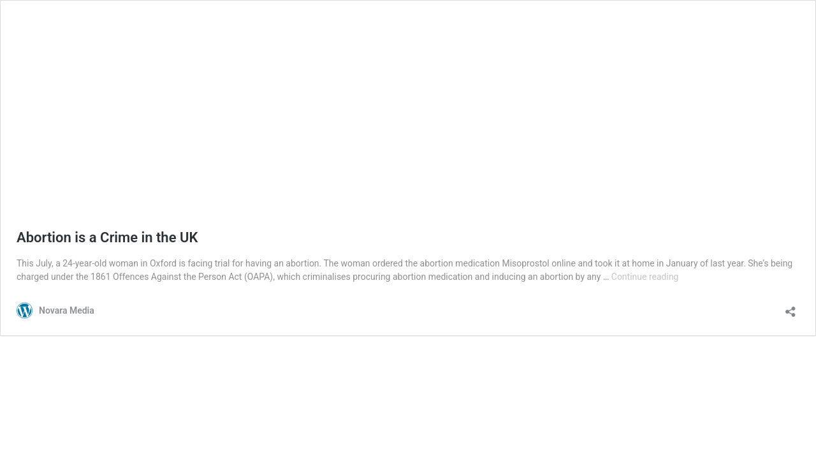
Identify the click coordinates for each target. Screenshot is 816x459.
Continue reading (645, 277)
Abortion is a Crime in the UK (107, 237)
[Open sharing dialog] (790, 307)
